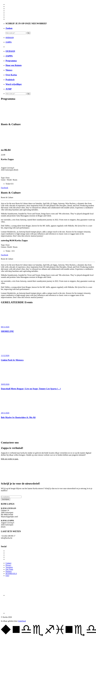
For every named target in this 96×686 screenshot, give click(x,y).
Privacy (8, 565)
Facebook (4, 188)
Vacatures (9, 567)
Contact (8, 563)
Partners (9, 571)
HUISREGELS (11, 574)
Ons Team (9, 569)
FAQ (7, 576)
